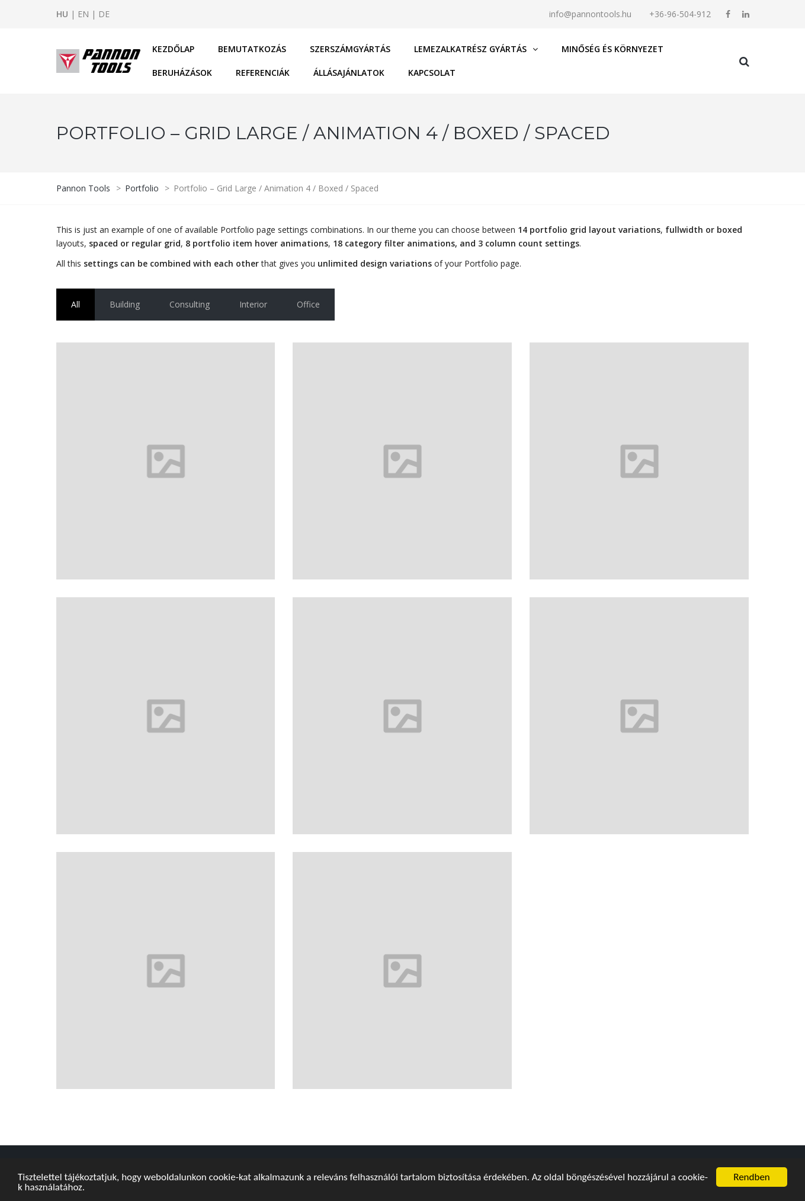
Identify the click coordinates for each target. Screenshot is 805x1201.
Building (125, 304)
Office (308, 304)
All (75, 304)
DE (104, 14)
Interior (253, 304)
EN (83, 14)
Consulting (189, 304)
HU (62, 14)
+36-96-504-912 (680, 14)
